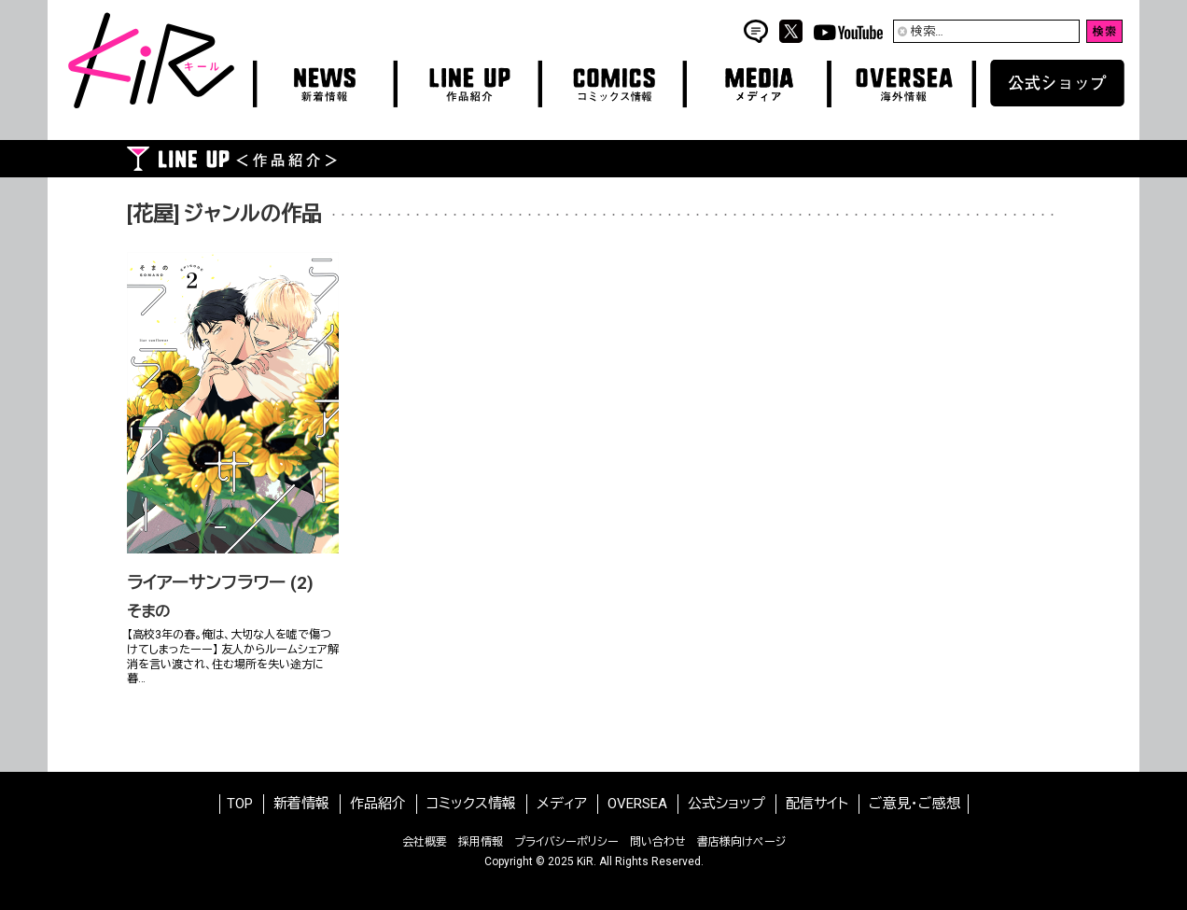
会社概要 (424, 841)
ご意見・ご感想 (914, 803)
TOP (240, 803)
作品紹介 (378, 803)
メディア (562, 803)
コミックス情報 (471, 803)
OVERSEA (637, 803)
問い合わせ (658, 841)
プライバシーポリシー (566, 841)
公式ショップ (726, 803)
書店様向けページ (741, 841)
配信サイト (817, 803)
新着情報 (301, 803)
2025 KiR (571, 861)
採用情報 (480, 841)
